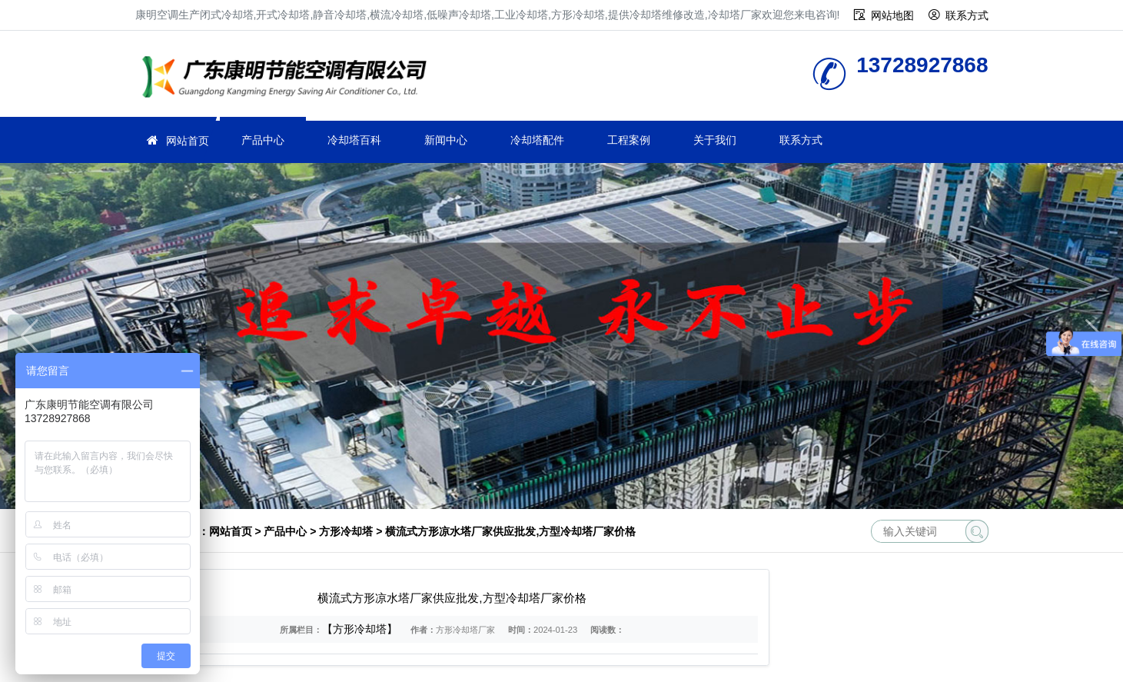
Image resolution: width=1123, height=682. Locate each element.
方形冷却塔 (346, 531)
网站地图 (892, 15)
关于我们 (714, 140)
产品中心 (262, 140)
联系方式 (966, 15)
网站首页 (187, 141)
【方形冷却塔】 (359, 629)
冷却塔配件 (537, 140)
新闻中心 (445, 140)
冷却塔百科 (354, 140)
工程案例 (628, 140)
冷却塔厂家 (289, 79)
